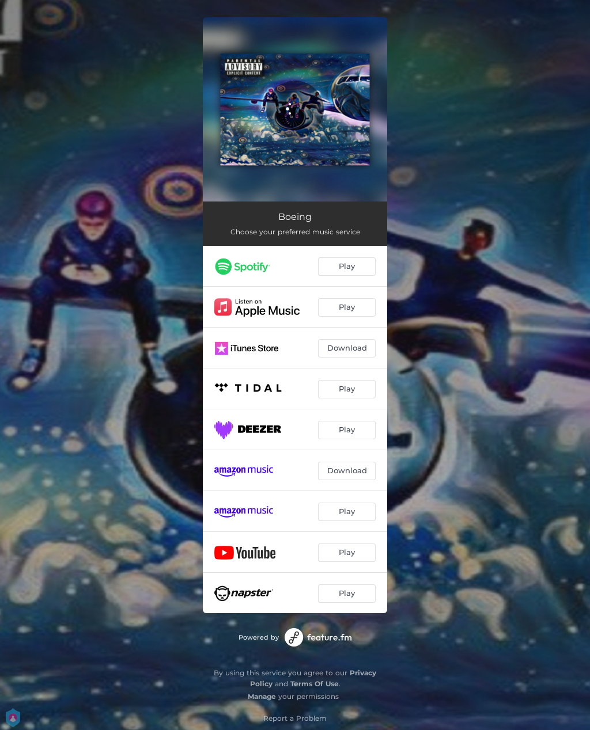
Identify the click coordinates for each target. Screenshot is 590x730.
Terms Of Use (314, 683)
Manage (262, 696)
